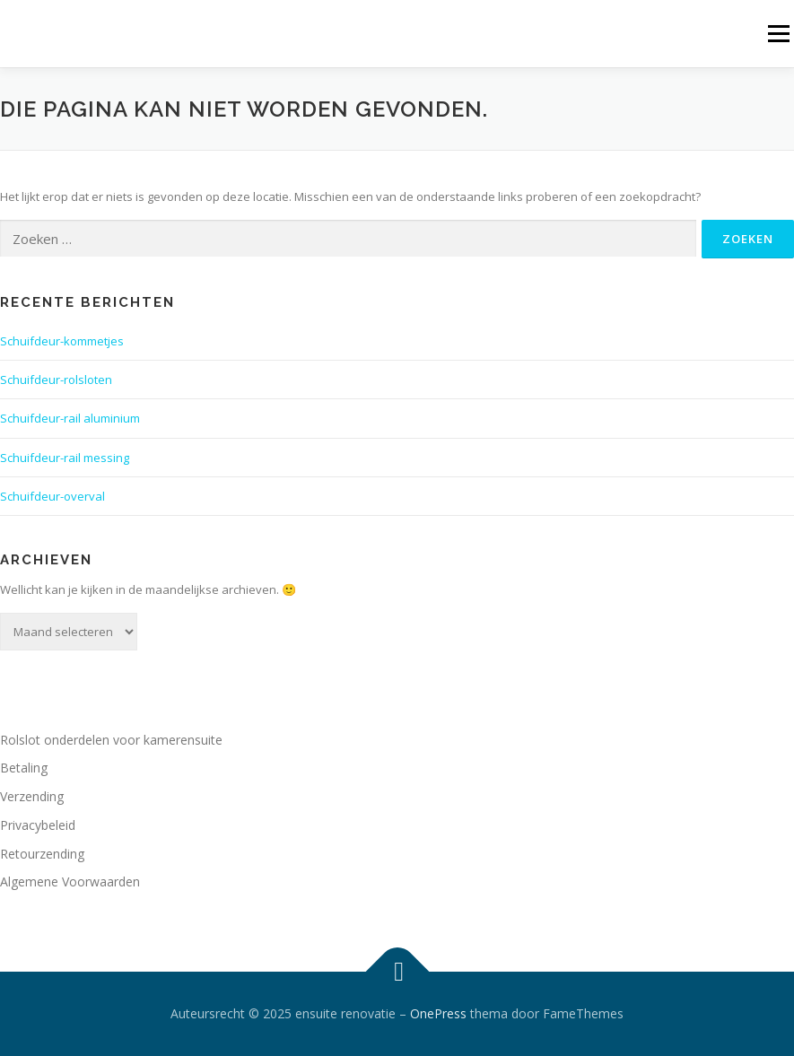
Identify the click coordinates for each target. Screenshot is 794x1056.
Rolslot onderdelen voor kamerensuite (111, 739)
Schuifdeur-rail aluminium (70, 418)
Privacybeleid (37, 824)
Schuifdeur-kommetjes (62, 341)
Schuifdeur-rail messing (64, 457)
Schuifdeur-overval (52, 496)
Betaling (24, 767)
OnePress (438, 1013)
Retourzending (42, 853)
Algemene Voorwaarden (70, 881)
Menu (778, 33)
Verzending (32, 796)
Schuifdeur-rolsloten (56, 379)
